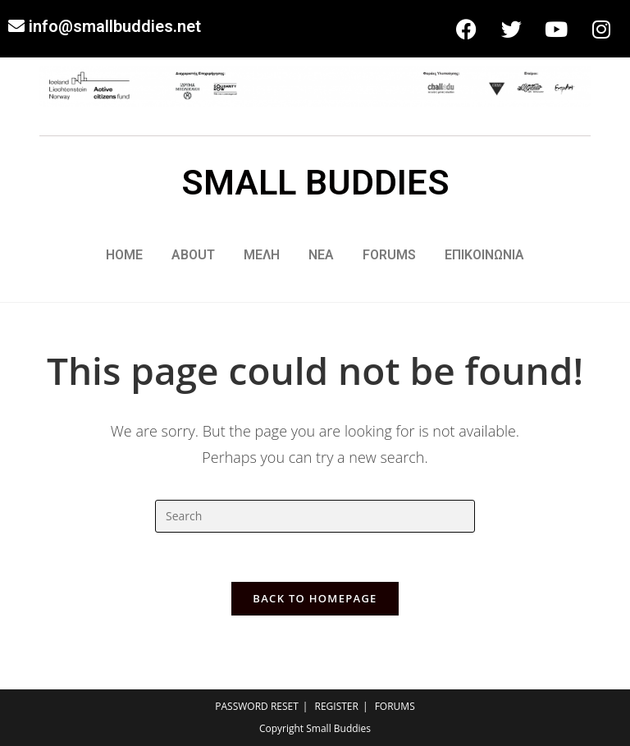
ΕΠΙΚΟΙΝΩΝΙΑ (484, 255)
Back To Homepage (315, 598)
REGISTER (336, 706)
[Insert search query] (315, 516)
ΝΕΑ (321, 255)
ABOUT (193, 255)
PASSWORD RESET (257, 706)
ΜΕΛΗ (262, 255)
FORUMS (389, 255)
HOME (124, 255)
